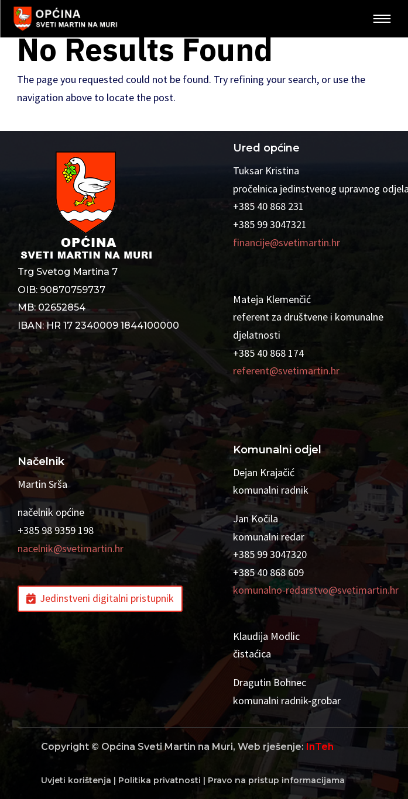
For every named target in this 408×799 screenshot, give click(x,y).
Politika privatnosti (159, 780)
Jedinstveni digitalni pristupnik (107, 598)
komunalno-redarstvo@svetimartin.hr (316, 590)
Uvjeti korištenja (76, 780)
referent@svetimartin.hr (286, 370)
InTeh (320, 746)
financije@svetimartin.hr (286, 242)
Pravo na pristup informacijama (276, 780)
